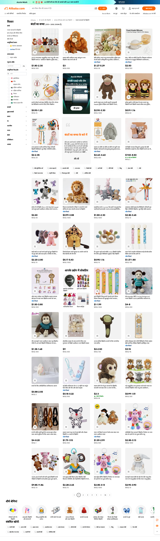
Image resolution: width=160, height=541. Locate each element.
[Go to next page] (110, 495)
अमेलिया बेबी (86, 173)
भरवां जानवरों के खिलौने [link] (82, 20)
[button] (35, 52)
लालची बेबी (38, 532)
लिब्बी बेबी (87, 168)
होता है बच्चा (60, 527)
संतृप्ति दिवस (51, 173)
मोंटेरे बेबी (109, 168)
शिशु (119, 168)
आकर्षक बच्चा (47, 527)
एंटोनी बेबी (11, 527)
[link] (157, 520)
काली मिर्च (26, 532)
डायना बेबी (22, 527)
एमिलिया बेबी (50, 532)
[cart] (123, 9)
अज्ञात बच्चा (34, 527)
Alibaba (33, 20)
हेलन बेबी (129, 168)
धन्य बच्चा (76, 168)
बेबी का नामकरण (99, 527)
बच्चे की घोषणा (85, 527)
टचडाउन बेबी (122, 527)
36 (105, 495)
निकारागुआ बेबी (65, 173)
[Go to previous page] (74, 495)
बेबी (139, 168)
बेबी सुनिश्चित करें (37, 168)
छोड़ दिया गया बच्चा (13, 532)
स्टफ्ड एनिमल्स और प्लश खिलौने (63, 20)
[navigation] (17, 258)
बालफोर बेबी (64, 168)
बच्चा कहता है (51, 168)
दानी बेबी (99, 168)
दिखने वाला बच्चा (37, 173)
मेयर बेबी (133, 527)
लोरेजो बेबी (72, 527)
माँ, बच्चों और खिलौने (45, 20)
